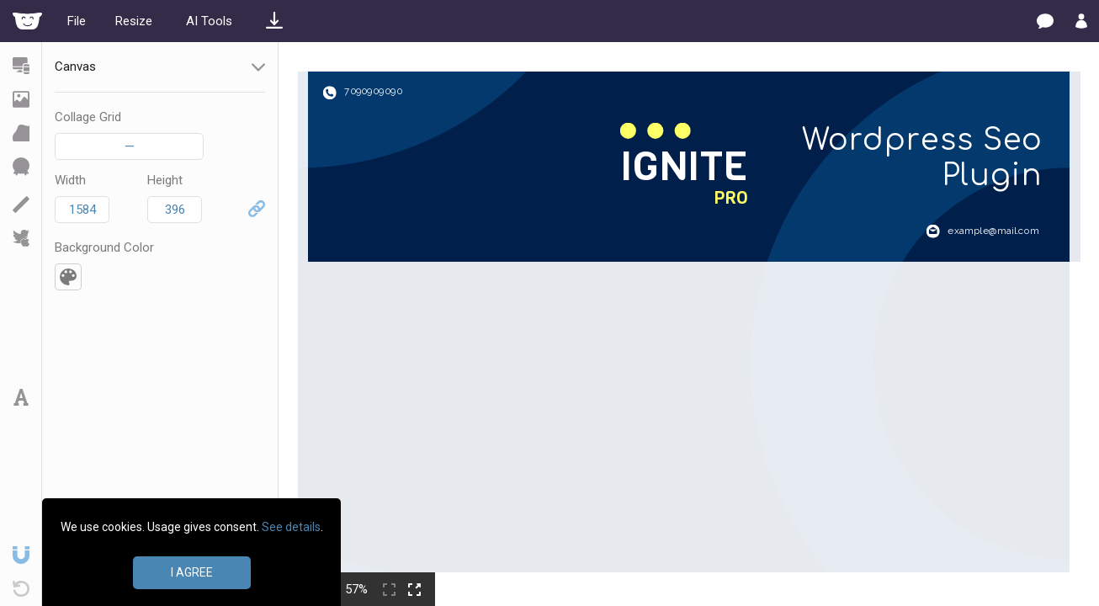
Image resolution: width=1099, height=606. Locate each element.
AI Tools (209, 21)
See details (291, 527)
